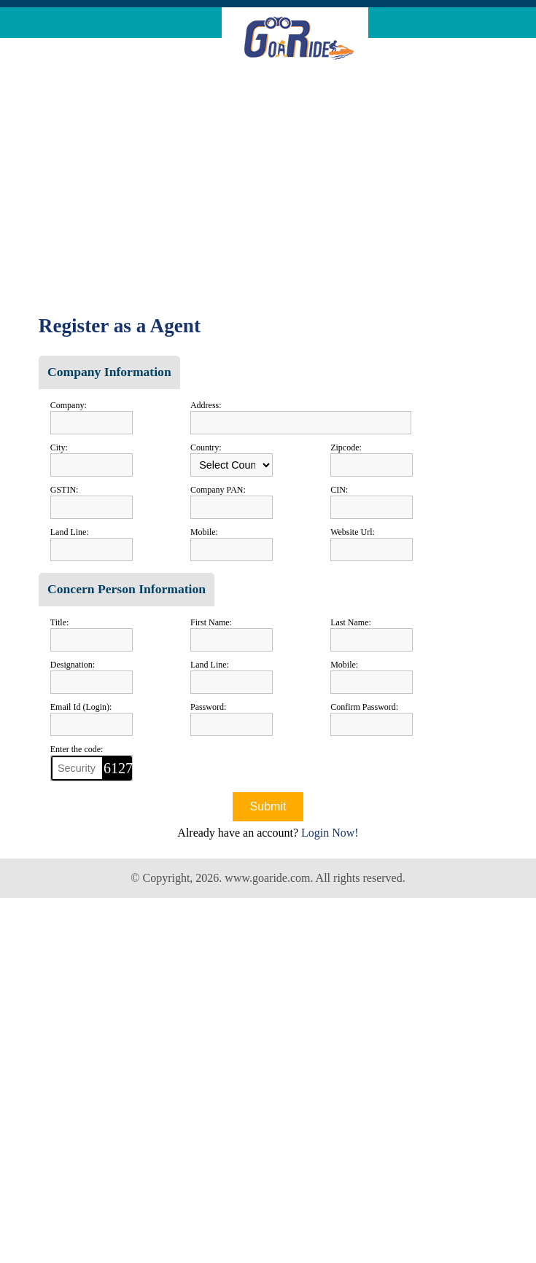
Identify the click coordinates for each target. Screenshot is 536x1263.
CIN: (339, 490)
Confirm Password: (364, 707)
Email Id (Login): (81, 707)
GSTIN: (64, 490)
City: (59, 447)
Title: (59, 622)
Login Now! (330, 832)
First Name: (211, 622)
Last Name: (350, 622)
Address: (206, 405)
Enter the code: (77, 749)
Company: (68, 405)
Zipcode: (346, 447)
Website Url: (352, 532)
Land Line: (69, 532)
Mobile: (204, 532)
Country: (206, 447)
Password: (208, 707)
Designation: (72, 665)
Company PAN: (218, 490)
